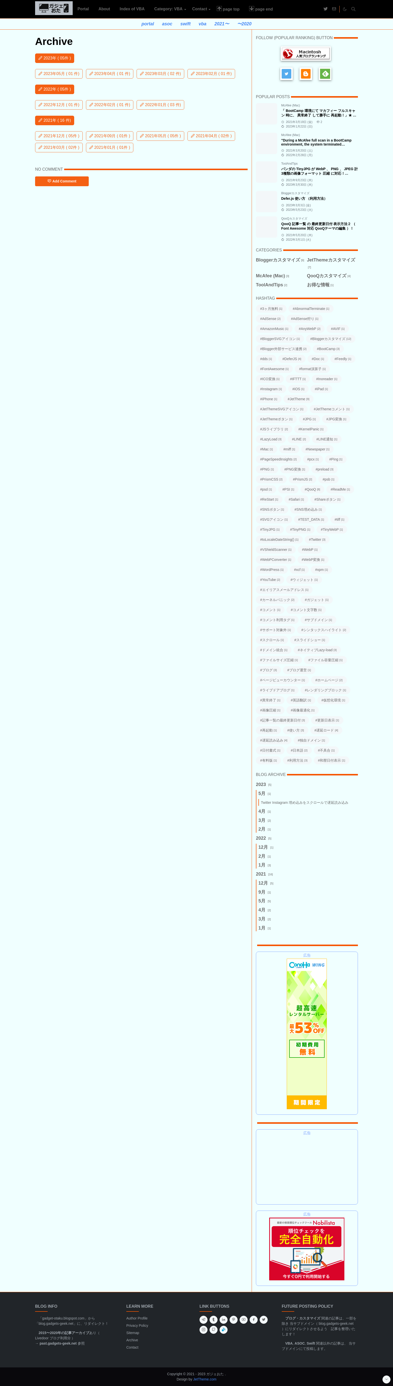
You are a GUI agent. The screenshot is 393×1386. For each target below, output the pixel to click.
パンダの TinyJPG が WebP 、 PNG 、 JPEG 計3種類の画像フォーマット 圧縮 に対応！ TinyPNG (319, 173)
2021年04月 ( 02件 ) (211, 136)
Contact (132, 1347)
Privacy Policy (137, 1326)
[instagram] (204, 1330)
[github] (214, 1330)
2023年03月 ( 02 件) (160, 74)
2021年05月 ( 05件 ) (160, 136)
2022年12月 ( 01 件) (58, 105)
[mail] (334, 9)
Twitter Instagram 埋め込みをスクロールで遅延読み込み (304, 803)
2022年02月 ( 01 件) (109, 105)
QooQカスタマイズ (294, 218)
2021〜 (222, 23)
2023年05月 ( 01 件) (58, 74)
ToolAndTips (289, 163)
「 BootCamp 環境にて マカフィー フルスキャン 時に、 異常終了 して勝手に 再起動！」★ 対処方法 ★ (318, 115)
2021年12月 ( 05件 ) (58, 136)
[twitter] (325, 9)
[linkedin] (224, 1320)
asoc (167, 23)
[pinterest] (234, 1320)
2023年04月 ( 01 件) (109, 74)
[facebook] (254, 1320)
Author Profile (137, 1318)
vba (202, 23)
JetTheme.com (205, 1379)
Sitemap (132, 1333)
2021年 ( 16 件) (54, 120)
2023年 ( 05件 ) (54, 58)
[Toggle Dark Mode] (345, 9)
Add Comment (61, 181)
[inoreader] (224, 1330)
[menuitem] (83, 9)
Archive (132, 1340)
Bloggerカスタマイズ (295, 193)
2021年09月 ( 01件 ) (109, 136)
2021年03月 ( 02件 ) (58, 147)
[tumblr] (214, 1320)
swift (185, 23)
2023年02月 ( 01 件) (211, 74)
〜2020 (244, 23)
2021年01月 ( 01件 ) (109, 147)
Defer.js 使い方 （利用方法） (304, 198)
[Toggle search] (353, 9)
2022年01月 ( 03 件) (160, 105)
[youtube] (244, 1320)
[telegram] (204, 1320)
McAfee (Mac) (290, 105)
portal (147, 23)
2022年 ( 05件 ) (54, 89)
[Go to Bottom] (386, 1379)
